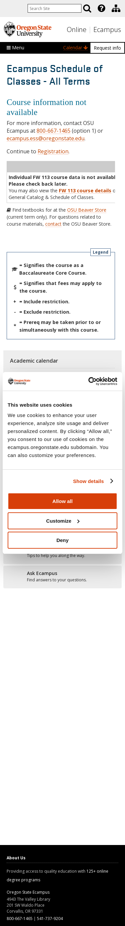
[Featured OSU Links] (101, 8)
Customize (62, 521)
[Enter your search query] (54, 8)
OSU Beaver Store (86, 210)
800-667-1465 (53, 130)
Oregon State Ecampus (28, 892)
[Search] (87, 8)
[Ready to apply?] (62, 577)
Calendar (75, 47)
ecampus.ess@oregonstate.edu (45, 138)
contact (53, 224)
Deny (63, 540)
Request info (107, 48)
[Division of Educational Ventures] (116, 8)
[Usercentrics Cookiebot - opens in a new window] (89, 381)
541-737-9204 (50, 918)
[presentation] (100, 8)
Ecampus (107, 29)
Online (76, 29)
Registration (53, 151)
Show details (88, 481)
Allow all (63, 501)
